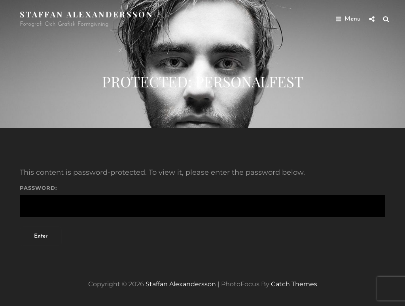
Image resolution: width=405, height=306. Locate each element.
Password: (202, 201)
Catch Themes (294, 284)
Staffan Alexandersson (86, 14)
